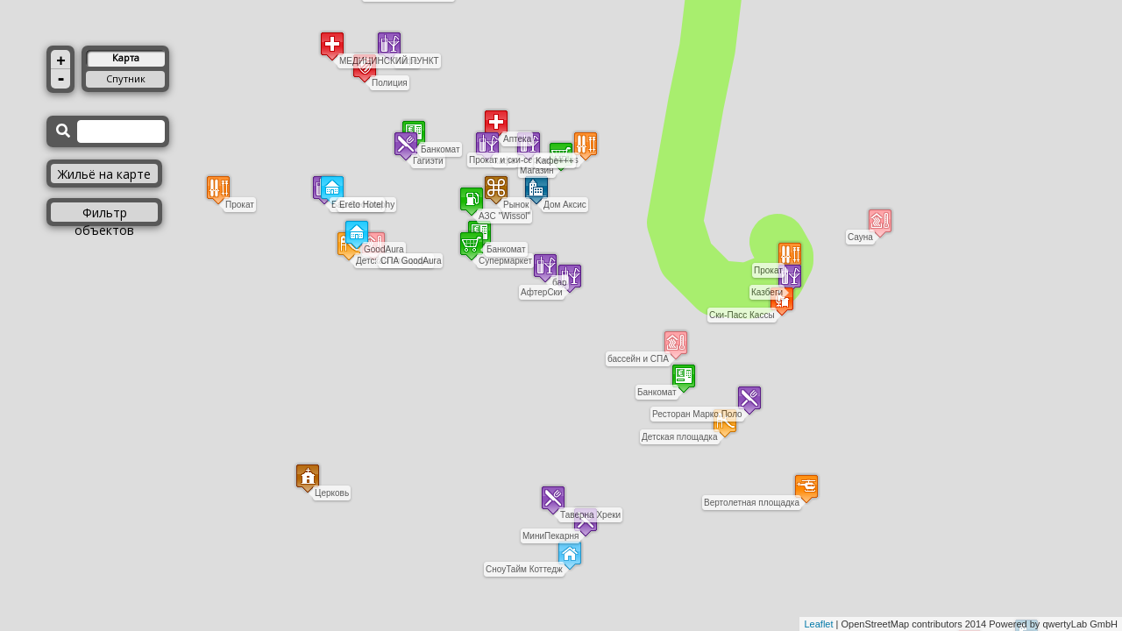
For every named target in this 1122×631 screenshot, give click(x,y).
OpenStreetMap (876, 624)
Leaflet (818, 624)
